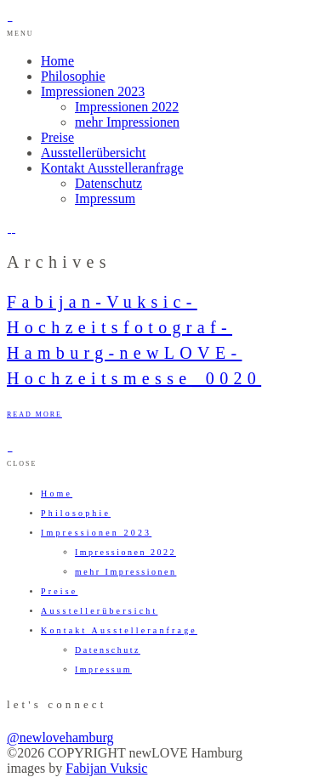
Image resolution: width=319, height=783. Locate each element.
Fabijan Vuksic (106, 768)
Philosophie (73, 76)
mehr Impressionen (127, 122)
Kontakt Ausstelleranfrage (112, 168)
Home (57, 61)
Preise (57, 137)
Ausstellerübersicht (93, 152)
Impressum (105, 198)
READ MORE (34, 414)
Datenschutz (108, 183)
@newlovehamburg (60, 737)
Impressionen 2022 (127, 106)
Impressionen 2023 (93, 91)
